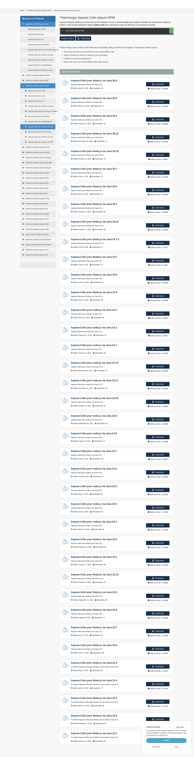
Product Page (65, 47)
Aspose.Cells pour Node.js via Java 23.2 (94, 539)
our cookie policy (162, 735)
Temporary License (143, 47)
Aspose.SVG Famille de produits (37, 234)
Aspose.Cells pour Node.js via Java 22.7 (94, 627)
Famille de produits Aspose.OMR (37, 229)
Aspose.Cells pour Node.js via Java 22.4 (94, 680)
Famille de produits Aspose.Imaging (38, 157)
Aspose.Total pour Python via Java (40, 70)
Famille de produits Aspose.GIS (36, 204)
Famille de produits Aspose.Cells (39, 10)
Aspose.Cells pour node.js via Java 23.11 (94, 380)
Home (22, 10)
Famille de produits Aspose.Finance (38, 240)
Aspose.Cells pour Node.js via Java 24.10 (94, 221)
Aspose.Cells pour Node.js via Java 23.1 (94, 557)
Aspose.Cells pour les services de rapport (43, 111)
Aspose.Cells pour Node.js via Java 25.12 (94, 133)
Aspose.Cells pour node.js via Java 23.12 (94, 362)
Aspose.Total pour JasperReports (40, 65)
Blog (111, 47)
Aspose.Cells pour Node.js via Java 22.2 (94, 715)
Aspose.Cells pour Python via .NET (40, 142)
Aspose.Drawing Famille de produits (38, 245)
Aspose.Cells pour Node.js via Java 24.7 (94, 257)
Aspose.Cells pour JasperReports (40, 122)
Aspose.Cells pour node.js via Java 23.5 (94, 486)
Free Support (127, 47)
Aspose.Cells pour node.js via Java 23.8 (94, 433)
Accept (166, 740)
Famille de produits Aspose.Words (37, 75)
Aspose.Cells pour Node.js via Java (40, 127)
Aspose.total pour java (36, 34)
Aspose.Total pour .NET (36, 29)
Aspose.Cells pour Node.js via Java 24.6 (94, 274)
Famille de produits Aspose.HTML (37, 199)
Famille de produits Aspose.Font (36, 250)
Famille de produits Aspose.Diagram (38, 168)
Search (118, 47)
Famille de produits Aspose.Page (37, 214)
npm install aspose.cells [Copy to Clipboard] (113, 31)
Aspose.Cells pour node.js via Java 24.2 (94, 327)
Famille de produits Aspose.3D (36, 193)
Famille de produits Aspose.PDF (36, 81)
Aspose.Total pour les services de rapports (43, 50)
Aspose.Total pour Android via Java (40, 55)
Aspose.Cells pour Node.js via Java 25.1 (94, 204)
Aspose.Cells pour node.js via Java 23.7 (94, 451)
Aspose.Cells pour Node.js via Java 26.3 (94, 98)
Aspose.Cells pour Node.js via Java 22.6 (94, 645)
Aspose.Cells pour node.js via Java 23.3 (94, 521)
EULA (154, 47)
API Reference (92, 47)
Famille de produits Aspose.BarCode (38, 163)
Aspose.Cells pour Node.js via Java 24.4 (94, 292)
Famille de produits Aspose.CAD (37, 188)
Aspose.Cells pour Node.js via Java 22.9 (94, 592)
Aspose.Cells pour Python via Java (40, 137)
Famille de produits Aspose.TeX (36, 255)
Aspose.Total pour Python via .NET (40, 60)
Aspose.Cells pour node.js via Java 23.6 (94, 468)
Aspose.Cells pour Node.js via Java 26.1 (94, 115)
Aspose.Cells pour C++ (36, 101)
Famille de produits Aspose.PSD (36, 219)
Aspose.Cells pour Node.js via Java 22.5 (94, 662)
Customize (156, 747)
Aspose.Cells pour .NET (36, 91)
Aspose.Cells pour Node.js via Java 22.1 (94, 733)
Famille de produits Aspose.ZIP (36, 209)
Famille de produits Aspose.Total (37, 24)
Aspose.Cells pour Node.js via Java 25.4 (94, 186)
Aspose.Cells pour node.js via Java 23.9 (94, 415)
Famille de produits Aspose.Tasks (37, 173)
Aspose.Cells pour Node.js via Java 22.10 (94, 574)
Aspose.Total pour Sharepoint (38, 45)
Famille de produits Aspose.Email (37, 147)
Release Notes (67, 38)
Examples (104, 47)
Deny (177, 747)
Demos (81, 47)
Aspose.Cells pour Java (36, 96)
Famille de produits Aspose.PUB (36, 224)
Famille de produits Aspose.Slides (37, 152)
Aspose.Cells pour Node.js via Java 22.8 (94, 609)
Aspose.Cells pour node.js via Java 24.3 (94, 310)
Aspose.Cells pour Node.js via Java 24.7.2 (95, 239)
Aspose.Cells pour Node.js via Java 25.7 (94, 168)
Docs (75, 47)
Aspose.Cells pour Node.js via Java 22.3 (94, 698)
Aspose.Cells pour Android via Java (40, 106)
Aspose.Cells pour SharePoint (39, 116)
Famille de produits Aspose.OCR (37, 178)
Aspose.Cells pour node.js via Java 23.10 (94, 398)
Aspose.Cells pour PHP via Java (39, 132)
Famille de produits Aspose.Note (37, 183)
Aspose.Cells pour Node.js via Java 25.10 (94, 151)
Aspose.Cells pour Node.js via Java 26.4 (94, 80)
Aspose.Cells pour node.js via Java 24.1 (94, 345)
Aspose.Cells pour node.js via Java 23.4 (94, 504)
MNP (130, 25)
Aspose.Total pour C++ (36, 39)
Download (83, 38)
